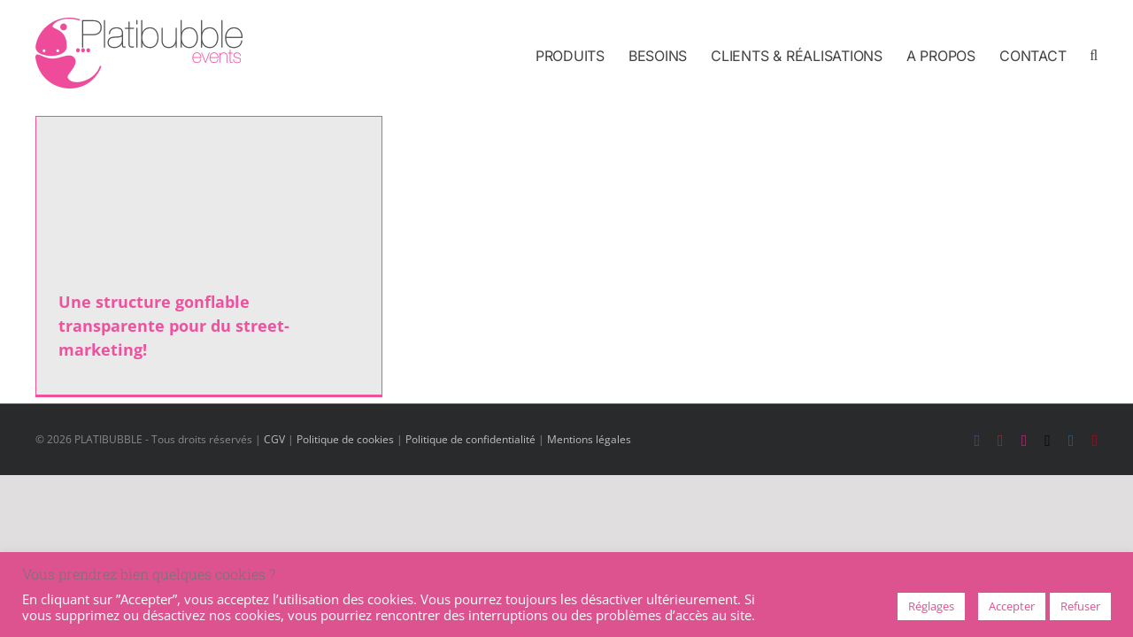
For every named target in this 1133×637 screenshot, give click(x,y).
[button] (1094, 55)
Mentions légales (589, 439)
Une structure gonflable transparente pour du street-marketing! (173, 325)
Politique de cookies (345, 439)
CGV (274, 439)
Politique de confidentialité (470, 439)
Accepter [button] (1012, 606)
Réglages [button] (931, 606)
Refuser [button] (1080, 606)
